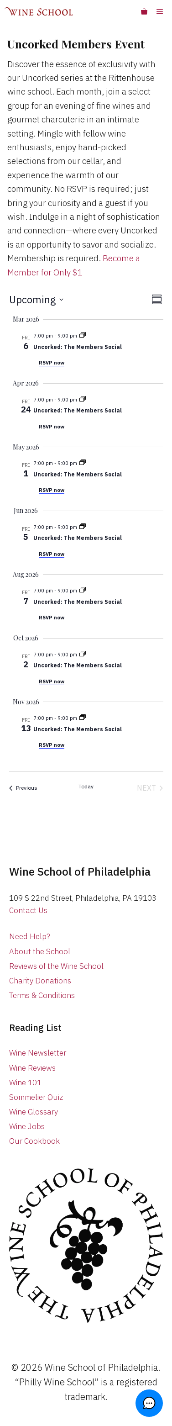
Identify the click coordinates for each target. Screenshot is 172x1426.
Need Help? (29, 936)
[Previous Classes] (23, 788)
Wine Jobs (27, 1126)
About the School (39, 951)
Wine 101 (25, 1082)
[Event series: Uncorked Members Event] (82, 336)
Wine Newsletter (37, 1053)
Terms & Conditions (42, 995)
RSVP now (51, 362)
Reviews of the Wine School (56, 966)
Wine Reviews (32, 1068)
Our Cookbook (34, 1141)
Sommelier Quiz (36, 1097)
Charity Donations (40, 981)
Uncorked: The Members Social (77, 346)
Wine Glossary (33, 1112)
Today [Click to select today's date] (86, 786)
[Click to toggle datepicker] (36, 299)
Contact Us (28, 910)
